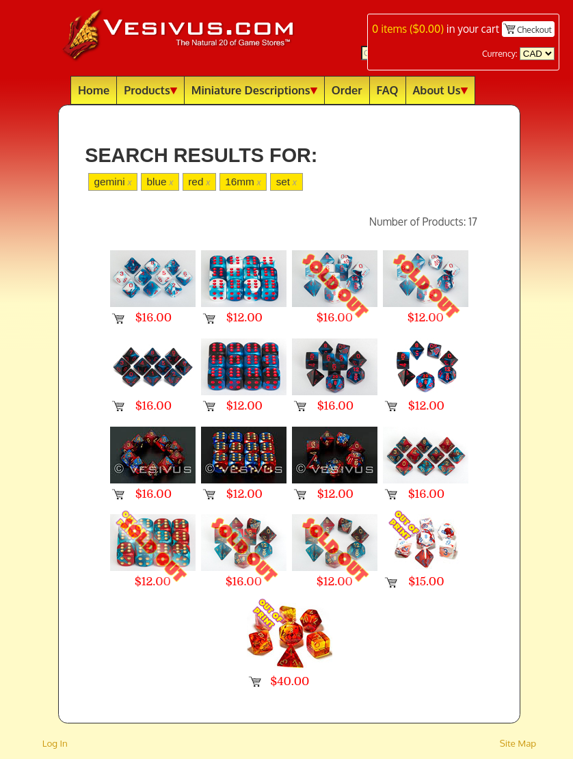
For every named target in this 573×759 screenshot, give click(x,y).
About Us (440, 90)
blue (159, 181)
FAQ (388, 90)
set (286, 181)
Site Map (518, 743)
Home (93, 90)
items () (408, 29)
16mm (243, 181)
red (199, 181)
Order (347, 90)
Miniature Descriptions (254, 90)
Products (150, 90)
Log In (55, 743)
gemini (112, 181)
